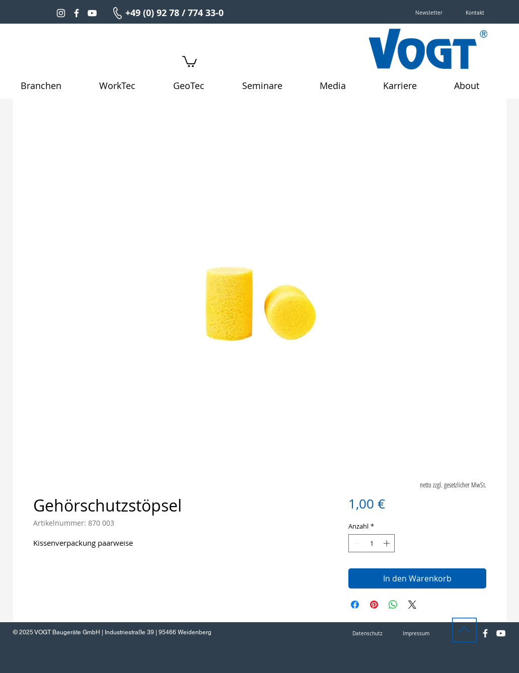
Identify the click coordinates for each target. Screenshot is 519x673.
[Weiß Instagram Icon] (60, 13)
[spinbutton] (372, 543)
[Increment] (388, 543)
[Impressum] (416, 634)
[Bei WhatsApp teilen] (393, 605)
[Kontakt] (475, 13)
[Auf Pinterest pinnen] (374, 605)
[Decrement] (356, 543)
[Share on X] (412, 605)
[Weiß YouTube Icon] (92, 13)
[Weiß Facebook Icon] (76, 13)
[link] (189, 61)
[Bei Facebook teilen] (355, 605)
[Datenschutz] (367, 634)
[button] (429, 13)
